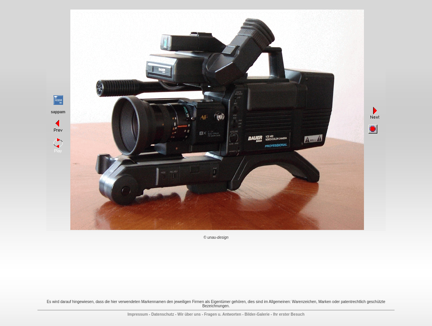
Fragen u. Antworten (222, 314)
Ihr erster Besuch (288, 314)
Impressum (137, 314)
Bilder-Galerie (257, 314)
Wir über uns (189, 314)
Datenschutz (162, 314)
